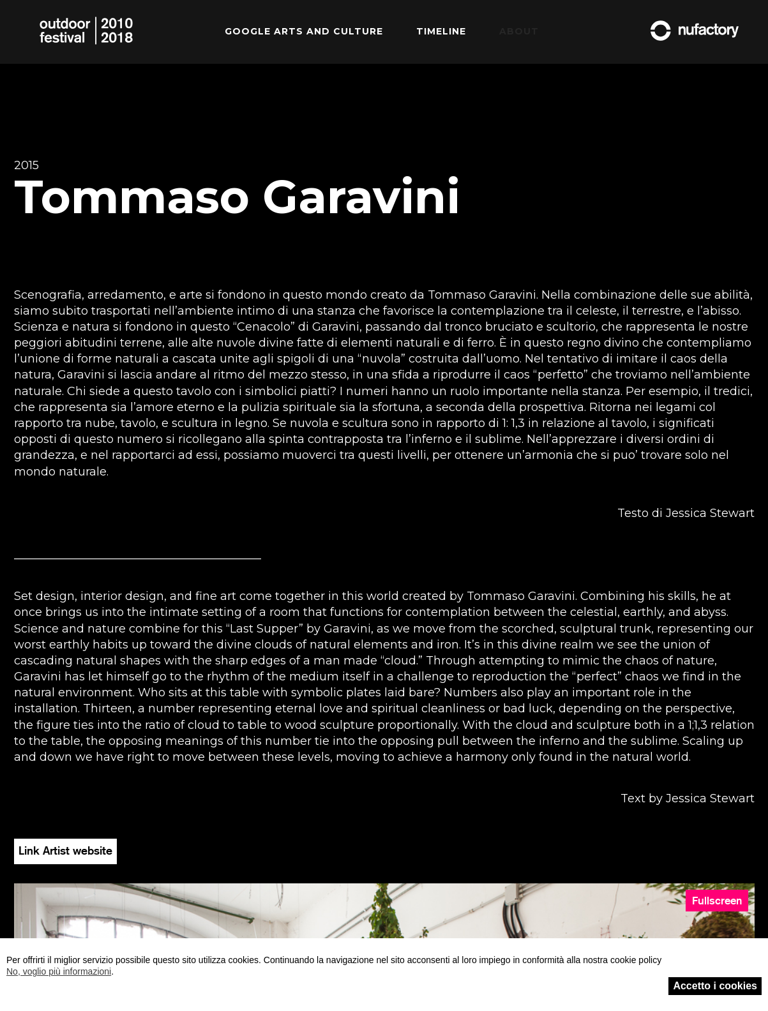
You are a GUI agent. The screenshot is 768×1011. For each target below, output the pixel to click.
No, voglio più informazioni (58, 971)
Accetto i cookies (715, 985)
